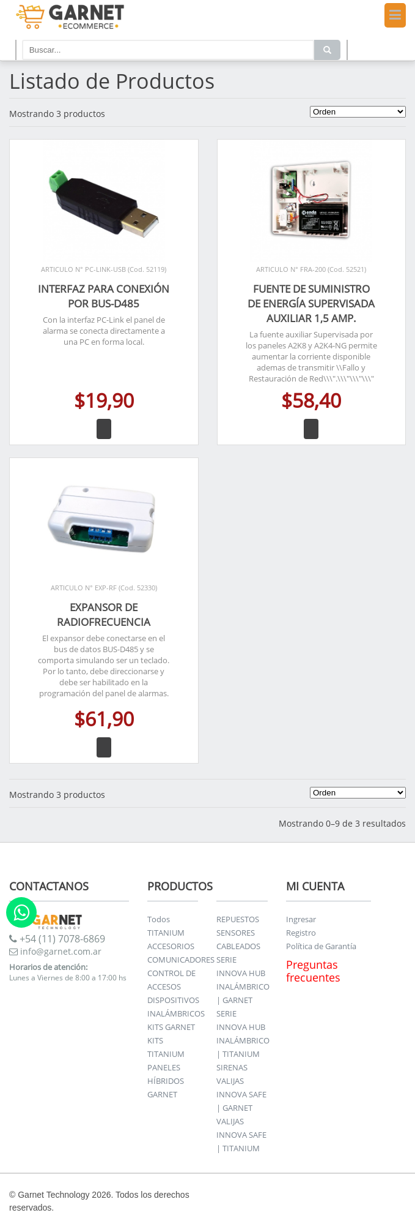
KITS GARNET (171, 1026)
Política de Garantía (321, 946)
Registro (301, 932)
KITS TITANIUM (166, 1047)
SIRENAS (232, 1067)
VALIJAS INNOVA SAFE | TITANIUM (241, 1135)
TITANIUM (166, 932)
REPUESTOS (237, 919)
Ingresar (301, 919)
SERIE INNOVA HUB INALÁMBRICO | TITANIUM (243, 1033)
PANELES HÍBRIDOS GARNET (165, 1081)
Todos (158, 919)
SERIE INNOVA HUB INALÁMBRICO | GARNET (243, 979)
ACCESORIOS (170, 946)
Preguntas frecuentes (313, 971)
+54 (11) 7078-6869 (57, 938)
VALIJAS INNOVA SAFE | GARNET (241, 1094)
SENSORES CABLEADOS (238, 939)
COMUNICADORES (181, 959)
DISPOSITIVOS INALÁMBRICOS (176, 1006)
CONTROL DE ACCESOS (171, 980)
